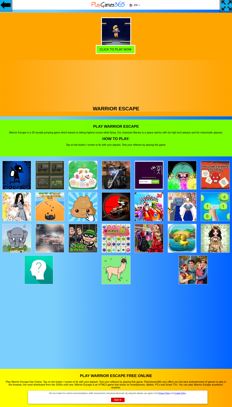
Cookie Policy (180, 393)
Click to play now (116, 49)
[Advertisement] (116, 82)
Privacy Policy (164, 393)
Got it (117, 399)
